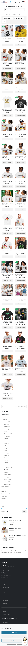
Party (8, 274)
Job (7, 109)
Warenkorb (5, 590)
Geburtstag (22, 368)
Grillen (26, 368)
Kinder (5, 453)
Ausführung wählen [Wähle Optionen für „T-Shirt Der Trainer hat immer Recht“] (20, 115)
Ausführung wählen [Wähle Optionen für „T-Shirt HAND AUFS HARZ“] (7, 233)
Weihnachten (7, 484)
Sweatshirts (5, 421)
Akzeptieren (14, 632)
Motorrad (6, 457)
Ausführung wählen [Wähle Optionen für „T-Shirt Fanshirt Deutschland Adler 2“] (20, 186)
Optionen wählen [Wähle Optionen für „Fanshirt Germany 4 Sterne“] (7, 68)
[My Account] (16, 2)
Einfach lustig (4, 109)
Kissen (2, 491)
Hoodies (4, 417)
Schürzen (5, 419)
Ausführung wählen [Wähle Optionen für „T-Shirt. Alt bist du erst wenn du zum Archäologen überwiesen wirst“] (7, 374)
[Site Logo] (4, 2)
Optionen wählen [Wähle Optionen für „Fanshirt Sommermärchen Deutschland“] (7, 92)
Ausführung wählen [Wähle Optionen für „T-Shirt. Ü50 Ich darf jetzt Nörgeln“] (7, 398)
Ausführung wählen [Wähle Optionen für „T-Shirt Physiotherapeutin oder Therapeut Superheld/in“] (20, 304)
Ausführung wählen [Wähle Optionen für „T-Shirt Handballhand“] (7, 256)
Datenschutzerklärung (11, 644)
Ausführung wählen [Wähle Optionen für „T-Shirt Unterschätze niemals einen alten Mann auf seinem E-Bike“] (7, 327)
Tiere (5, 472)
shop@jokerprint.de (6, 573)
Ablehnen (14, 636)
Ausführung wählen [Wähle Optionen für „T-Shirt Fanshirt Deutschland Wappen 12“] (7, 209)
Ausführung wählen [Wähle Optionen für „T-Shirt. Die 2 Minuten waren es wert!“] (7, 44)
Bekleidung (3, 38)
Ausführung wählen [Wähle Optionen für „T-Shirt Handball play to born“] (20, 233)
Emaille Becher (4, 486)
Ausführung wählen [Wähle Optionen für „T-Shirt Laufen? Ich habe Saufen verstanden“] (7, 280)
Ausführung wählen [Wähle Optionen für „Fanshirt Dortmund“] (20, 44)
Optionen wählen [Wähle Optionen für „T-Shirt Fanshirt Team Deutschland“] (21, 209)
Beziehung (17, 321)
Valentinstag (7, 479)
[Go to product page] (7, 31)
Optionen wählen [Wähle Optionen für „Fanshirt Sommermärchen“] (21, 68)
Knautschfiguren (5, 493)
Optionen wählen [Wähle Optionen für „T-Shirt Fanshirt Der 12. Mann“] (21, 162)
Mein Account (6, 587)
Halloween (6, 445)
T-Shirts (22, 38)
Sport (11, 38)
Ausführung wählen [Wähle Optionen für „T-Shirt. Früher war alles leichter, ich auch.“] (20, 374)
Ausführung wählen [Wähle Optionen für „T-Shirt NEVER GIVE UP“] (20, 280)
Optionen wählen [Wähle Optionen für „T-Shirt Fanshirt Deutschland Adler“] (7, 139)
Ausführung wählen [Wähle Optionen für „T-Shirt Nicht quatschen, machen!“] (7, 304)
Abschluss (6, 426)
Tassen (3, 496)
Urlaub (5, 477)
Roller (5, 465)
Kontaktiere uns (6, 592)
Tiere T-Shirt (7, 474)
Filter (24, 511)
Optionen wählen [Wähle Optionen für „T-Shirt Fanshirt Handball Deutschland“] (7, 162)
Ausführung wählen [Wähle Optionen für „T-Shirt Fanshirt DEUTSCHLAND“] (7, 186)
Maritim (5, 455)
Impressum (19, 644)
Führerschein (7, 436)
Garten (5, 438)
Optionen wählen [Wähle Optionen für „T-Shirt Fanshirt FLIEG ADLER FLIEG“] (21, 139)
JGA (5, 448)
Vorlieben (14, 641)
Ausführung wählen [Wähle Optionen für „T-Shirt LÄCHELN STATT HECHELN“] (20, 256)
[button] (10, 2)
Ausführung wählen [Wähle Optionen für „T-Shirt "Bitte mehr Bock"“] (7, 115)
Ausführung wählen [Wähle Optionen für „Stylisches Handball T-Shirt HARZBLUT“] (20, 92)
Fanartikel (8, 38)
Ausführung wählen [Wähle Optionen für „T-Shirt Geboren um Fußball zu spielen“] (7, 351)
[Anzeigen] (4, 21)
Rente (8, 368)
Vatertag (6, 481)
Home (4, 584)
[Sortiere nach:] (19, 18)
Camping (6, 431)
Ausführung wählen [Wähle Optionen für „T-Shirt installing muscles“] (20, 351)
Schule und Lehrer (8, 467)
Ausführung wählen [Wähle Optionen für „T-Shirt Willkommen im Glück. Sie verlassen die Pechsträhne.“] (20, 327)
